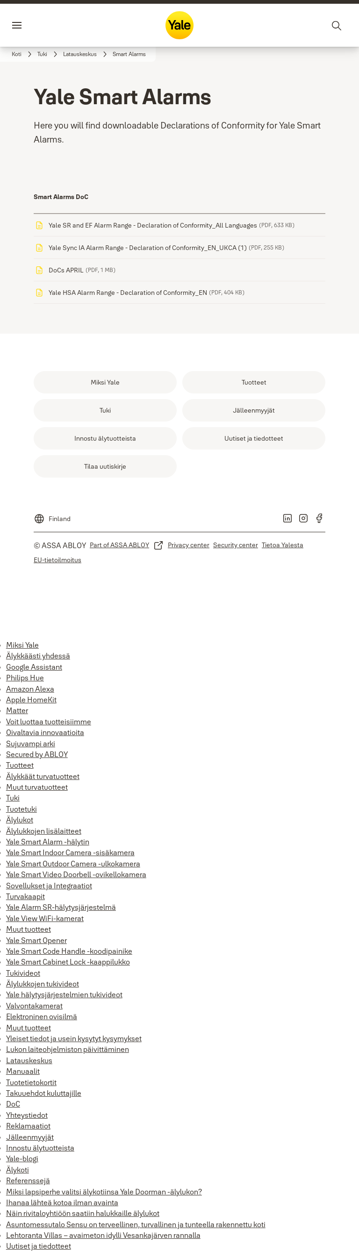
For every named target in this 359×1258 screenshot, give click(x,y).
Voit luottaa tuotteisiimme (48, 721)
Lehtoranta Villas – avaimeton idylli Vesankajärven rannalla (103, 1235)
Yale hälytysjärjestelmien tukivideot (64, 994)
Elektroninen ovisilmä (41, 1016)
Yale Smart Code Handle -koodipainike (69, 951)
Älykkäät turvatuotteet (42, 776)
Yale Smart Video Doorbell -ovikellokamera (76, 874)
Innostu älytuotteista (40, 1147)
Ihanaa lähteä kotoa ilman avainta (62, 1202)
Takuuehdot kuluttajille (43, 1093)
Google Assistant (34, 667)
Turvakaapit (25, 896)
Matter (17, 710)
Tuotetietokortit (31, 1082)
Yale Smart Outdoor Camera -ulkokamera (73, 863)
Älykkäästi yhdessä (38, 655)
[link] (23, 54)
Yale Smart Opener (36, 940)
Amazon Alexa (30, 688)
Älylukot (19, 819)
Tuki (13, 797)
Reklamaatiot (28, 1125)
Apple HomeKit (31, 699)
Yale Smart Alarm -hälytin (47, 841)
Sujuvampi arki (30, 743)
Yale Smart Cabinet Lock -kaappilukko (68, 961)
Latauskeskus (29, 1060)
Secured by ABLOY (37, 754)
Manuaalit (23, 1071)
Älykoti (17, 1169)
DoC (13, 1103)
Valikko (34, 25)
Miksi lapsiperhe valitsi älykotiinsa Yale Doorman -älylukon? (104, 1191)
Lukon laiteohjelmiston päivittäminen (67, 1049)
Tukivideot (23, 973)
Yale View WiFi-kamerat (45, 918)
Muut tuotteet (28, 929)
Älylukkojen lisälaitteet (43, 831)
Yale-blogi (22, 1158)
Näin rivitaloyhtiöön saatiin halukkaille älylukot (82, 1213)
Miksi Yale (22, 645)
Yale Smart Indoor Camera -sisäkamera (70, 852)
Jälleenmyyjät (30, 1137)
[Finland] (52, 515)
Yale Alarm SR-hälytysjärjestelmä (61, 907)
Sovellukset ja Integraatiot (49, 885)
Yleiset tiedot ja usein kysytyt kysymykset (74, 1038)
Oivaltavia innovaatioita (45, 732)
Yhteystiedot (27, 1115)
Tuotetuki (21, 809)
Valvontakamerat (34, 1005)
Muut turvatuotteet (37, 787)
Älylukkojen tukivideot (42, 983)
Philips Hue (25, 677)
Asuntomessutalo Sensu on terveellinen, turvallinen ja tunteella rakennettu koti (136, 1224)
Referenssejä (28, 1180)
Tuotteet (20, 765)
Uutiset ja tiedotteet (38, 1246)
